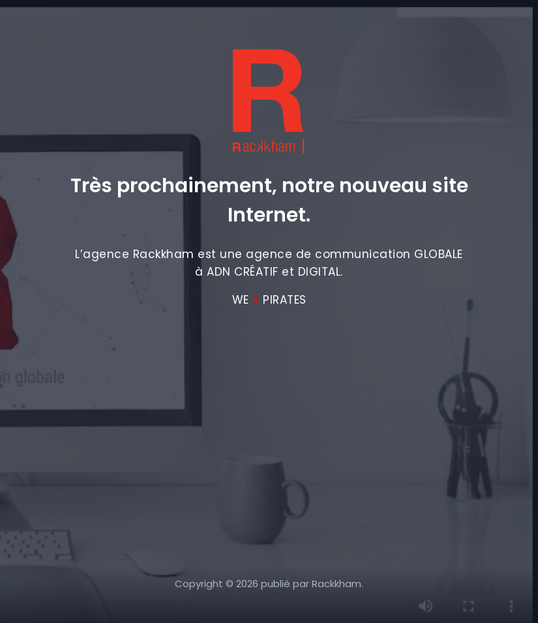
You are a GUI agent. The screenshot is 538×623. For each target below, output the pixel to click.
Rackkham (336, 583)
